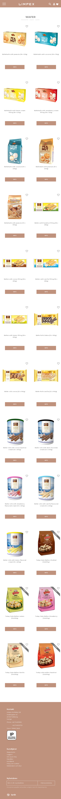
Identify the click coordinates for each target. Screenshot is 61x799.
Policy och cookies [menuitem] (13, 763)
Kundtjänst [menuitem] (10, 761)
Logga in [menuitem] (9, 754)
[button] (4, 5)
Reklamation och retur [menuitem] (14, 766)
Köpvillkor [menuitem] (10, 759)
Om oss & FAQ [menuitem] (12, 757)
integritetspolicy (42, 787)
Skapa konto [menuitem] (11, 752)
